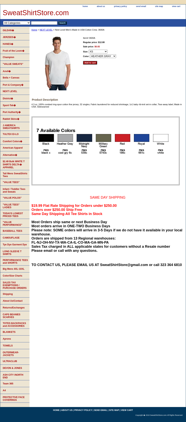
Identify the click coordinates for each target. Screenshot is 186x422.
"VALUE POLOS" (12, 197)
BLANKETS (9, 332)
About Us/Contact (12, 301)
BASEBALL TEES (12, 231)
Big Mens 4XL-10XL (13, 269)
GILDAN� (8, 30)
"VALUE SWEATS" (13, 64)
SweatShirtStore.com (36, 13)
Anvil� (7, 71)
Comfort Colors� (12, 141)
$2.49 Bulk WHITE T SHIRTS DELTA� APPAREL (14, 164)
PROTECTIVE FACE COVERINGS (14, 398)
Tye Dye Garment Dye (15, 244)
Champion (8, 57)
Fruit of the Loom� (13, 50)
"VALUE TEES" (11, 182)
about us (101, 6)
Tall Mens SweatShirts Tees (15, 175)
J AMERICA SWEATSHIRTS (11, 127)
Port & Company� (13, 85)
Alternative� (10, 155)
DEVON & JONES (12, 368)
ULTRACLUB (10, 361)
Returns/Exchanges (14, 307)
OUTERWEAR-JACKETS (11, 354)
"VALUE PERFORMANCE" (12, 223)
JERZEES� (9, 37)
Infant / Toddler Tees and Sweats (14, 190)
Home (34, 30)
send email (141, 6)
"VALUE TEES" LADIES (11, 206)
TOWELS (8, 345)
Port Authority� (12, 112)
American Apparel (13, 147)
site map (159, 6)
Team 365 (8, 383)
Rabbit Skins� (11, 119)
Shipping (8, 294)
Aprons (7, 338)
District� (8, 98)
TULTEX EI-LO (11, 134)
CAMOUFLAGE (11, 237)
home (85, 6)
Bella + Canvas (11, 77)
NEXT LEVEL (46, 30)
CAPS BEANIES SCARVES (11, 316)
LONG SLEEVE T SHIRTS (12, 252)
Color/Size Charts (12, 275)
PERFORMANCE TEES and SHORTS (15, 261)
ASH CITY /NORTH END (13, 376)
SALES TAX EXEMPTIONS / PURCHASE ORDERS (15, 285)
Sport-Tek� (9, 105)
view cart (176, 6)
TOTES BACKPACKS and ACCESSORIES (14, 324)
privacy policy (120, 6)
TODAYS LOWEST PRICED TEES (13, 215)
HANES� (8, 44)
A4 (4, 390)
